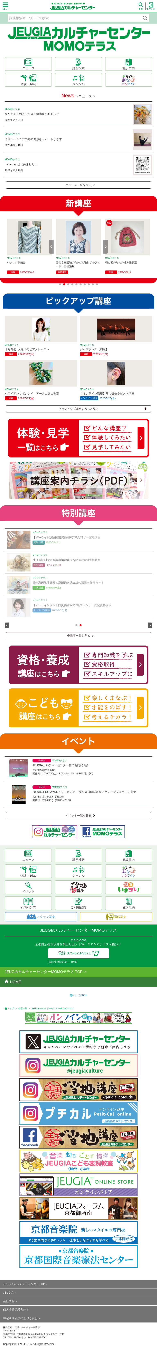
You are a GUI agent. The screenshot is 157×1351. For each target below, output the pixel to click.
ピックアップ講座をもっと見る (102, 408)
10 (97, 284)
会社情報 (9, 1301)
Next (105, 247)
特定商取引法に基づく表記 (20, 1318)
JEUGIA (8, 1292)
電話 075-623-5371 (78, 953)
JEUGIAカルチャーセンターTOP (24, 1284)
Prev (51, 247)
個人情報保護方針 (14, 1309)
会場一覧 (22, 1008)
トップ (10, 1008)
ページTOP (80, 995)
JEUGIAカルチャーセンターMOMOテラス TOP (44, 972)
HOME (13, 982)
